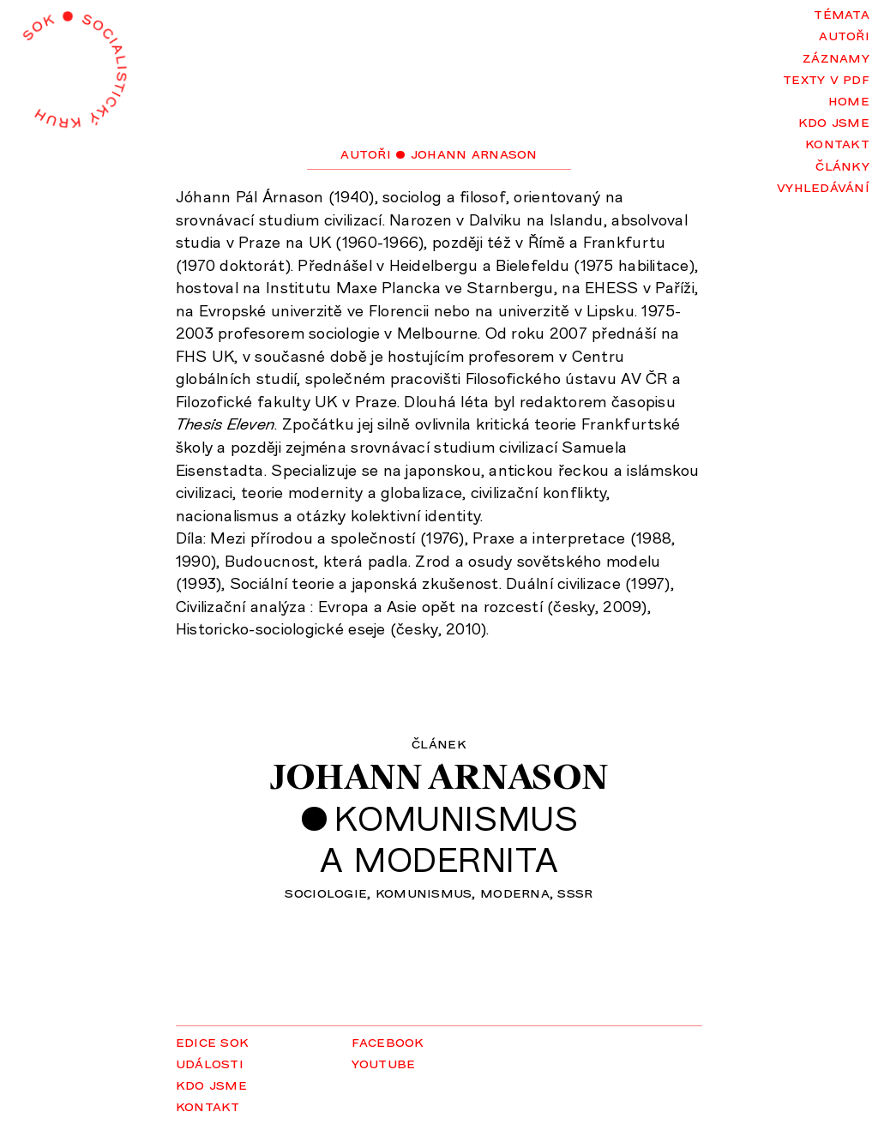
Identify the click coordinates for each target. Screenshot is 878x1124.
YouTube (384, 1062)
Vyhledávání (823, 186)
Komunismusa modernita (449, 838)
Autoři (844, 34)
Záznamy (836, 56)
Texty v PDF (826, 78)
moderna (515, 891)
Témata (841, 12)
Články (842, 164)
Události (210, 1062)
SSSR (574, 891)
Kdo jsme (833, 120)
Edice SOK (212, 1040)
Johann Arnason (439, 776)
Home (848, 99)
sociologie (326, 891)
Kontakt (837, 142)
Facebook (388, 1040)
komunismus (424, 891)
